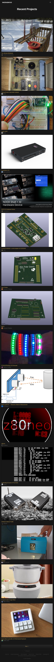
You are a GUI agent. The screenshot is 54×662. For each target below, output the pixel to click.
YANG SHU (5, 640)
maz (3, 250)
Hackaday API (46, 654)
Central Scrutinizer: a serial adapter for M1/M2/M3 (13, 248)
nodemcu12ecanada (7, 54)
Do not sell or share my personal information (27, 655)
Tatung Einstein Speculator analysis (10, 92)
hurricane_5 (5, 211)
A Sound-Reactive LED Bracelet (9, 365)
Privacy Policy (38, 654)
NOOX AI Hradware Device (8, 209)
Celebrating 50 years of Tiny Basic (9, 482)
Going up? (27, 651)
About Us (7, 654)
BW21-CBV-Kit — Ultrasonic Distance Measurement (14, 404)
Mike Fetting (5, 601)
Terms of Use (31, 654)
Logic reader (4, 131)
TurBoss (4, 445)
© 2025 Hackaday (27, 658)
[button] (50, 2)
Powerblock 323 (5, 170)
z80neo (3, 443)
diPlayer (3, 561)
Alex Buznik (5, 562)
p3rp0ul (4, 523)
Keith (3, 94)
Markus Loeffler (6, 367)
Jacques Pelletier (6, 289)
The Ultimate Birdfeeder (7, 53)
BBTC (2, 326)
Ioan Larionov (5, 172)
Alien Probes (4, 287)
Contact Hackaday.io (15, 654)
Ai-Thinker (5, 406)
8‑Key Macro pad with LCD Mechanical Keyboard (13, 639)
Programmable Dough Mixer (8, 600)
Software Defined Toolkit (7, 521)
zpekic (4, 484)
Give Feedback (24, 654)
